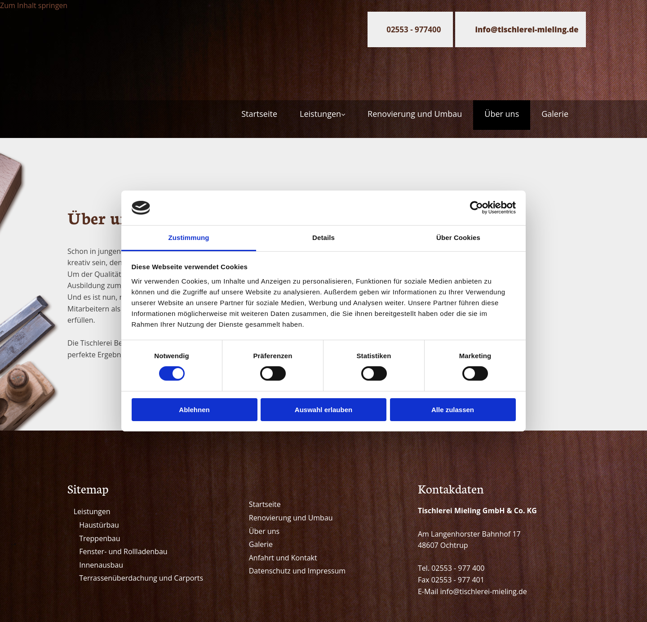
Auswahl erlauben (323, 409)
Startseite (259, 113)
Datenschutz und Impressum (297, 571)
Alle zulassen (452, 409)
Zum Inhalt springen (33, 5)
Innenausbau (101, 565)
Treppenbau (99, 538)
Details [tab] (323, 237)
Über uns (501, 113)
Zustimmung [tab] (188, 237)
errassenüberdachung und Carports (143, 578)
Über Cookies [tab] (458, 237)
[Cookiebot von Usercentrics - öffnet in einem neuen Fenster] (476, 207)
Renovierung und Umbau (415, 113)
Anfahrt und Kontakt (283, 558)
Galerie (554, 113)
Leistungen (320, 113)
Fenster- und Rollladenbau (123, 551)
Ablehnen (194, 409)
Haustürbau (99, 525)
